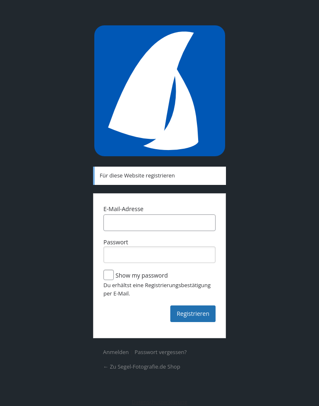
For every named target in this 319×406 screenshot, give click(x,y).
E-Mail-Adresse (123, 209)
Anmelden (116, 352)
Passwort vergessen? (160, 352)
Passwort (159, 250)
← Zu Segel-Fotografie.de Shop (141, 366)
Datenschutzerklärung (159, 402)
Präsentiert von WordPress (159, 90)
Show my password (135, 276)
